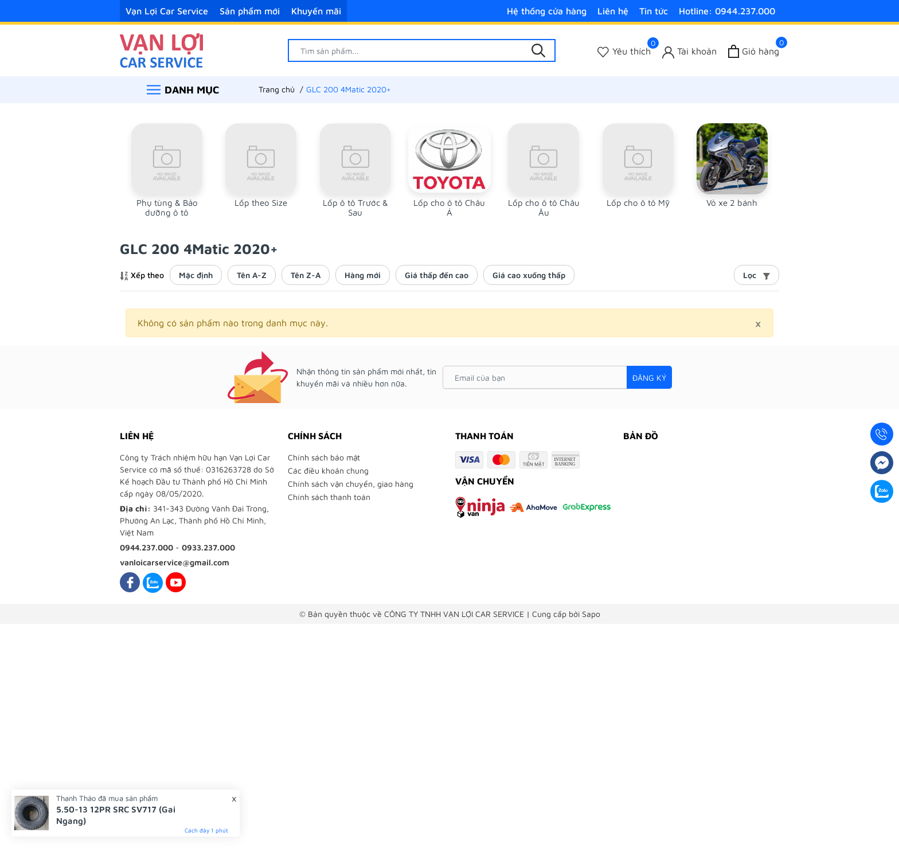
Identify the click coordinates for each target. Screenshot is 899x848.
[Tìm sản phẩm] (422, 50)
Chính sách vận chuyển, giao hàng (350, 484)
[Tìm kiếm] (538, 50)
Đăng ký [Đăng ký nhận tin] (649, 377)
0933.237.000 (208, 547)
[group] (167, 170)
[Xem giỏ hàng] (753, 51)
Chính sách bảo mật (324, 457)
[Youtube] (176, 582)
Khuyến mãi (316, 11)
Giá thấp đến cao (436, 275)
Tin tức (653, 11)
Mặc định (196, 275)
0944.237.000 (146, 547)
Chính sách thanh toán (329, 497)
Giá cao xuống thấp (529, 275)
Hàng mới (363, 275)
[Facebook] (130, 582)
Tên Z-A (305, 275)
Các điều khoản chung (328, 470)
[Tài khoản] (689, 51)
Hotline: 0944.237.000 (727, 11)
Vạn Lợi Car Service (167, 11)
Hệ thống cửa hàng (547, 11)
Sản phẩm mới (250, 11)
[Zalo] (153, 582)
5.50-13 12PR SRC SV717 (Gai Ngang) (115, 815)
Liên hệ (612, 11)
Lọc (756, 275)
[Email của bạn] (557, 377)
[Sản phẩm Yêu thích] (624, 51)
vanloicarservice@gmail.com (174, 562)
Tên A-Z (252, 275)
